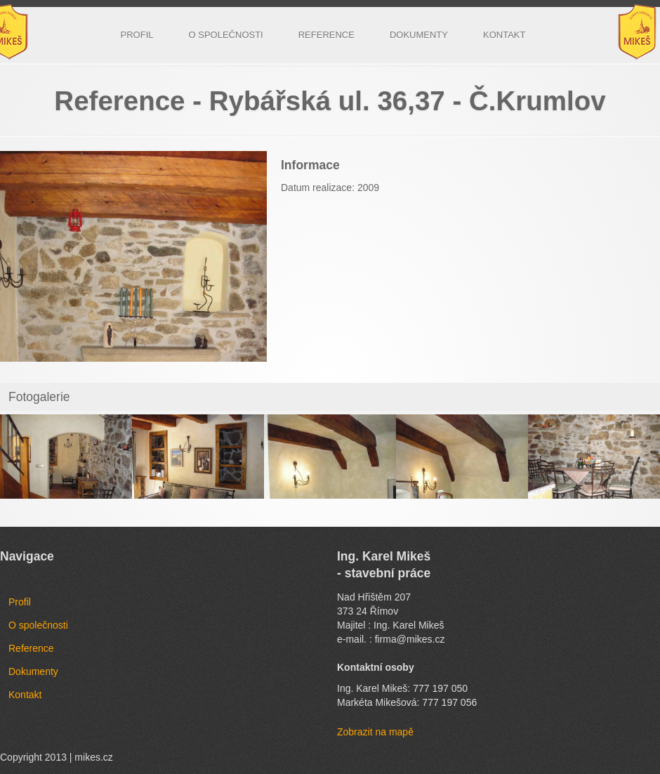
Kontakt (504, 34)
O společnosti (226, 34)
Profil (137, 34)
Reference (326, 34)
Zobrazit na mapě (375, 731)
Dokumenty (419, 34)
